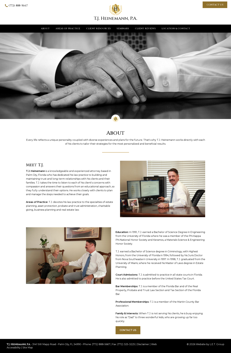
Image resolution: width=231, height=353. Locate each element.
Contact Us (215, 4)
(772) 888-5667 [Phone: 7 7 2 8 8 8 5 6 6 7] (18, 5)
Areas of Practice (68, 28)
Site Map (28, 347)
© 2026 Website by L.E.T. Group (205, 344)
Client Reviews (145, 28)
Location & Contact (176, 28)
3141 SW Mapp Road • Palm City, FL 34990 (56, 344)
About (45, 28)
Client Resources (98, 28)
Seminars (123, 28)
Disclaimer (143, 344)
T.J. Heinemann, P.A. (115, 12)
